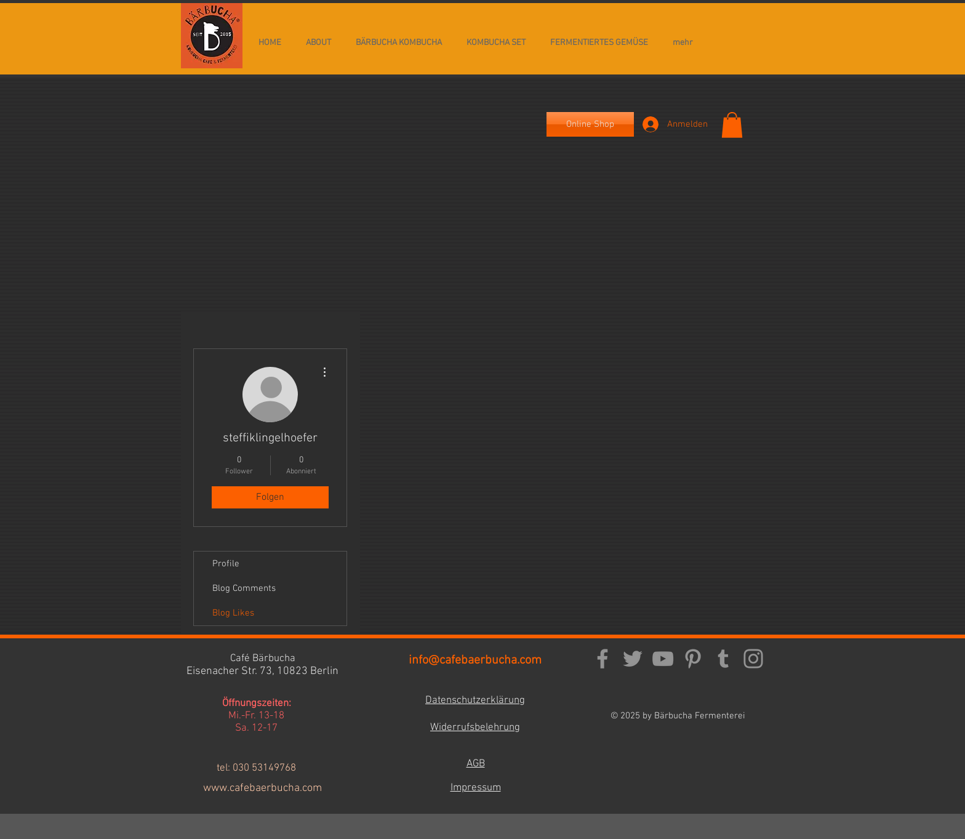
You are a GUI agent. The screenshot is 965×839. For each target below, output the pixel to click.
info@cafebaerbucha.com (475, 660)
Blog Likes (233, 613)
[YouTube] (663, 659)
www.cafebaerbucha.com (262, 788)
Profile (225, 563)
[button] (732, 125)
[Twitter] (633, 659)
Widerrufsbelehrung (475, 727)
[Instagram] (753, 659)
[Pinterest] (693, 659)
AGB (475, 764)
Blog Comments (244, 588)
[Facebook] (602, 659)
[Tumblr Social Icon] (723, 659)
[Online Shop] (590, 124)
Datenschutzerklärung (475, 700)
